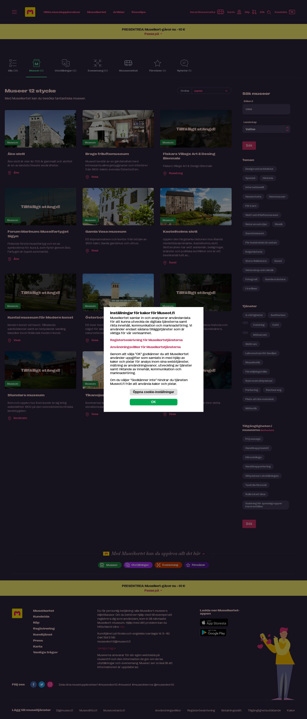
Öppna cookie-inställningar (153, 392)
